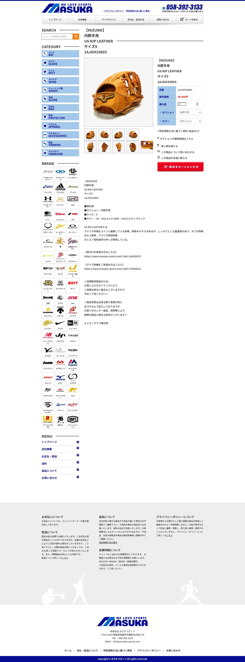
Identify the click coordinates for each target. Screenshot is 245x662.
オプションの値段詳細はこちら (176, 138)
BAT (63, 53)
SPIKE (63, 80)
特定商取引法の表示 (108, 542)
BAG (63, 107)
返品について (49, 470)
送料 (44, 463)
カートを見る (189, 19)
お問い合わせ (162, 19)
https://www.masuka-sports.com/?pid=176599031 (112, 268)
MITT (63, 72)
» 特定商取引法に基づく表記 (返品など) (178, 131)
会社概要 (82, 19)
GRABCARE (63, 152)
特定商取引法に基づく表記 (138, 10)
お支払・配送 (135, 19)
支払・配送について (87, 650)
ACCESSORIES (63, 134)
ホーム (68, 650)
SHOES (63, 89)
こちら (65, 557)
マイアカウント (108, 19)
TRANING (63, 143)
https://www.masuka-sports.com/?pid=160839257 (112, 256)
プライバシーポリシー (114, 10)
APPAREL (63, 125)
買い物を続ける (169, 146)
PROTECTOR (63, 116)
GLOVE (63, 62)
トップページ (55, 19)
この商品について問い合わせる (177, 152)
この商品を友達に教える (174, 158)
